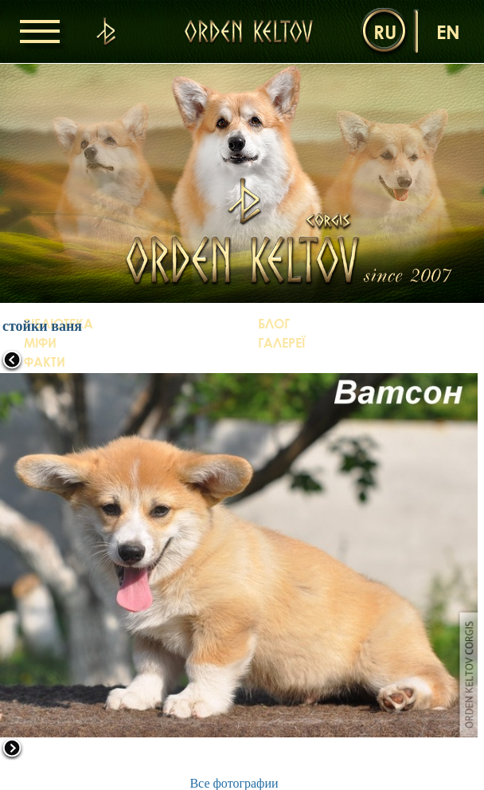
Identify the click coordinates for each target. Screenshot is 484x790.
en (448, 31)
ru (384, 31)
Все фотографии (233, 783)
